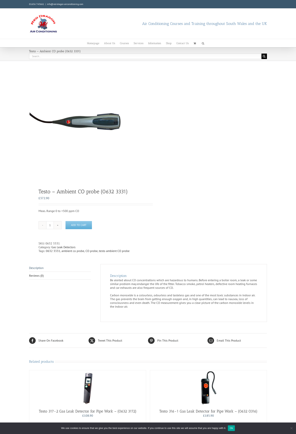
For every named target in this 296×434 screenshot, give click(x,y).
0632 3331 (53, 251)
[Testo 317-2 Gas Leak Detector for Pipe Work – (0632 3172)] (87, 387)
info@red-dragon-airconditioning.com (65, 4)
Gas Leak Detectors (63, 247)
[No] (291, 428)
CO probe (92, 251)
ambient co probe (73, 251)
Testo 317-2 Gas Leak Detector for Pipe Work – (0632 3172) (87, 411)
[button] (203, 43)
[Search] (264, 56)
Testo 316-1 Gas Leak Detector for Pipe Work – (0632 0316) (208, 411)
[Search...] (145, 56)
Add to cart (78, 225)
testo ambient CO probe (114, 251)
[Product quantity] (50, 225)
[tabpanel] (86, 121)
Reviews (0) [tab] (36, 275)
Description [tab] (36, 268)
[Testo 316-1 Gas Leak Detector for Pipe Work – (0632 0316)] (208, 387)
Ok (231, 428)
